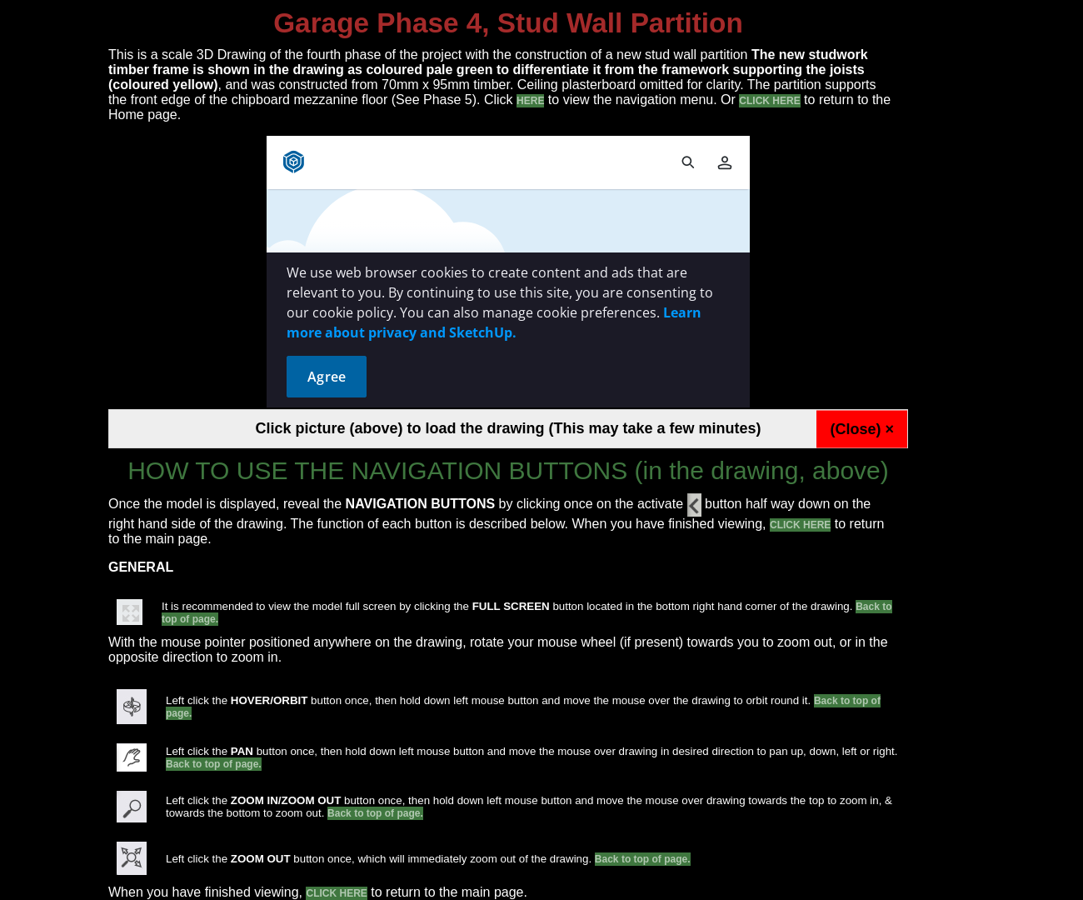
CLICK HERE (769, 101)
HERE (530, 101)
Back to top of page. (214, 764)
